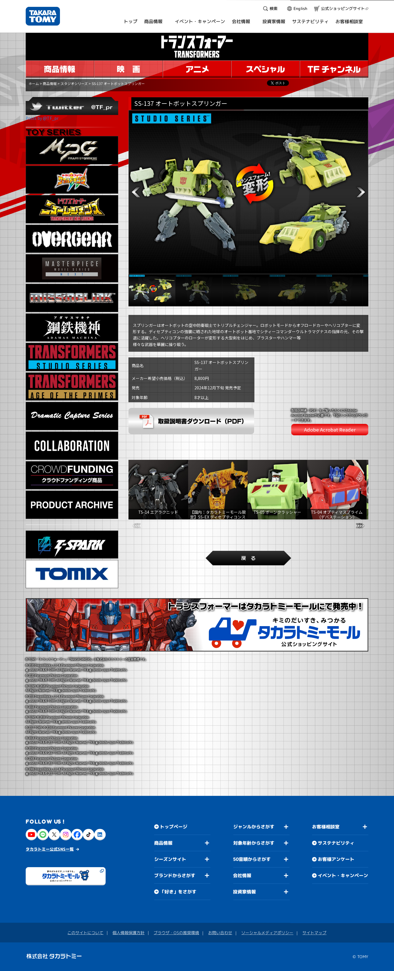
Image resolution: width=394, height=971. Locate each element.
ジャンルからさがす (253, 827)
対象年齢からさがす (253, 843)
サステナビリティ (336, 843)
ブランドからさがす (174, 875)
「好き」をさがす (178, 892)
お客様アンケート (336, 859)
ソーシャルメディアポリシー (267, 932)
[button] (136, 192)
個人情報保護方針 (128, 932)
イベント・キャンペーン (343, 875)
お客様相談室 (325, 827)
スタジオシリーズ (74, 83)
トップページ (173, 827)
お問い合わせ (220, 932)
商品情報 (50, 83)
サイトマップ (314, 932)
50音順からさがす (252, 859)
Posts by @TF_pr (42, 118)
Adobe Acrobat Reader (330, 429)
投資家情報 (244, 892)
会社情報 (242, 875)
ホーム (34, 83)
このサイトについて (85, 932)
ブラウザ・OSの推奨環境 (176, 932)
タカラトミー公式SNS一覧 (50, 849)
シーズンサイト (170, 859)
